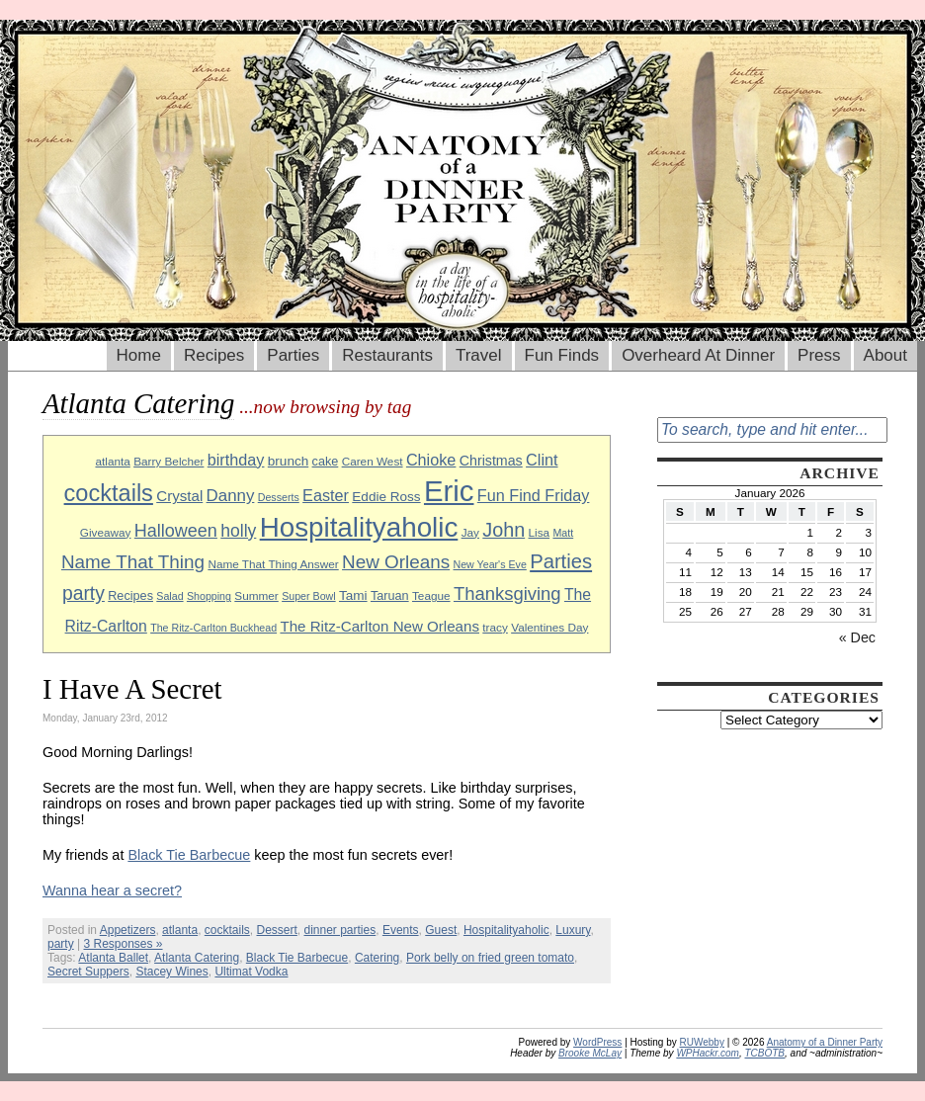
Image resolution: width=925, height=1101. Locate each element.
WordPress (597, 1042)
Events (400, 930)
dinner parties (340, 930)
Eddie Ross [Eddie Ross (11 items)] (386, 496)
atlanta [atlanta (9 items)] (112, 461)
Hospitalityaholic (506, 930)
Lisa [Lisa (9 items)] (539, 532)
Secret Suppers (88, 971)
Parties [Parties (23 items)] (561, 561)
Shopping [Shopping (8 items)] (209, 596)
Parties (293, 355)
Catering (377, 958)
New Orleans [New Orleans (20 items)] (396, 561)
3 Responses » (122, 944)
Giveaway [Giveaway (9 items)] (105, 532)
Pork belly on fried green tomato (490, 958)
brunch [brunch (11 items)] (288, 461)
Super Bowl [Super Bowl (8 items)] (309, 596)
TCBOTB (764, 1053)
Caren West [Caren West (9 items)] (372, 461)
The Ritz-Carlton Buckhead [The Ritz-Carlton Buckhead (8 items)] (213, 628)
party (60, 944)
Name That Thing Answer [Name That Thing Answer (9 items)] (273, 563)
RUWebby (702, 1042)
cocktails (227, 930)
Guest (441, 930)
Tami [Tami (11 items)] (353, 595)
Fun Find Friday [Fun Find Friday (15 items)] (533, 495)
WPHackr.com (707, 1053)
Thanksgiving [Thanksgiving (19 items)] (507, 593)
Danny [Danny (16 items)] (231, 495)
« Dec (857, 637)
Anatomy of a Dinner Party (825, 1042)
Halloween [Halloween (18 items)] (175, 531)
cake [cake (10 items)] (325, 461)
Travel (479, 355)
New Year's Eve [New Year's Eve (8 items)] (490, 564)
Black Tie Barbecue (188, 855)
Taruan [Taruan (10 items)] (390, 596)
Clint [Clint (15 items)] (541, 459)
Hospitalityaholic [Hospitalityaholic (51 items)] (359, 527)
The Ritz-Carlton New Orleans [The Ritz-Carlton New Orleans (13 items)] (379, 626)
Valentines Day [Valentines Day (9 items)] (549, 627)
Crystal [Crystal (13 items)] (179, 495)
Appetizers (128, 930)
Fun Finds (562, 355)
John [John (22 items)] (503, 530)
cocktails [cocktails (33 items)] (108, 493)
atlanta (180, 930)
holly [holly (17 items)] (238, 531)
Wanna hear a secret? (112, 890)
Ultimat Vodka (251, 971)
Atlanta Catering (196, 958)
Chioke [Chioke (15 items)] (431, 459)
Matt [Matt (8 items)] (562, 533)
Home (139, 355)
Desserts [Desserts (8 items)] (278, 497)
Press (819, 355)
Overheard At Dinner (698, 355)
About (885, 355)
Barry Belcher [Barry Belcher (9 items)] (168, 461)
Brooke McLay (590, 1053)
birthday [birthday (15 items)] (236, 459)
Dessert (276, 930)
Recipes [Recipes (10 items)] (130, 596)
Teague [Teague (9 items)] (431, 595)
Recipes (214, 355)
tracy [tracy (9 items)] (495, 627)
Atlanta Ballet (113, 958)
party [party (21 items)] (83, 593)
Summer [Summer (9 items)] (256, 595)
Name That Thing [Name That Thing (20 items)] (133, 561)
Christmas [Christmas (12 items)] (491, 460)
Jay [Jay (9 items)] (470, 532)
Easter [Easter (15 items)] (325, 495)
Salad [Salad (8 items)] (169, 596)
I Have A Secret (132, 689)
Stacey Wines (171, 971)
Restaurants (387, 355)
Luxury (572, 930)
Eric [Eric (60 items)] (449, 490)
